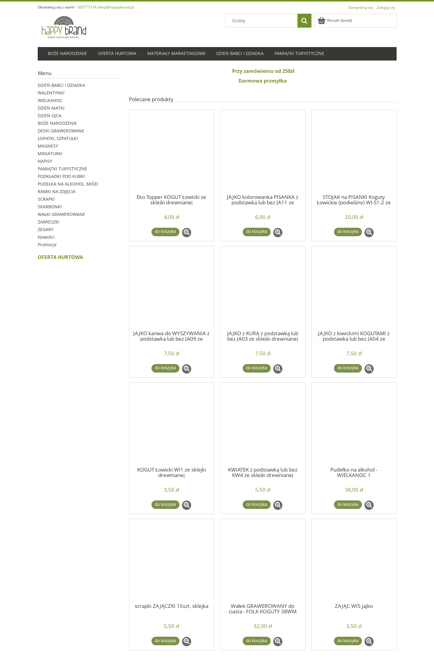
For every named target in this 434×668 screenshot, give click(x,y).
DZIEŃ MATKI (51, 108)
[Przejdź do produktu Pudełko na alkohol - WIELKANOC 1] (354, 424)
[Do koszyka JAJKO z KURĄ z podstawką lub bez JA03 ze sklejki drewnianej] (257, 368)
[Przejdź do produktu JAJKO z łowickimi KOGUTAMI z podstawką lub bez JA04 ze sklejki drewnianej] (354, 288)
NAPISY (45, 161)
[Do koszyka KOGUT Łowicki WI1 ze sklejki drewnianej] (165, 504)
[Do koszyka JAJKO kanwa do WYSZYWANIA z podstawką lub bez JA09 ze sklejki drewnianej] (165, 368)
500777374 (86, 7)
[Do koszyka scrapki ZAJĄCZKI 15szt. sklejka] (165, 641)
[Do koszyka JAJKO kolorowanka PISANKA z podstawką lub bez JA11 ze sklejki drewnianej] (257, 232)
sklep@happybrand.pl (115, 7)
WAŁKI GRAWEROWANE (61, 214)
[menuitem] (67, 53)
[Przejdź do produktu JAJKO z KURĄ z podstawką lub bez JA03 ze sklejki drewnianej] (262, 288)
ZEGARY (46, 229)
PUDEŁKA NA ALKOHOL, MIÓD (68, 184)
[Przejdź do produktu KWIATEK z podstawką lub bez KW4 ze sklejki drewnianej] (262, 424)
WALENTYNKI (51, 93)
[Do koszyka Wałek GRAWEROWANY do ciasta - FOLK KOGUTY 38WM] (257, 641)
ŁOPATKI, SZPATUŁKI (58, 138)
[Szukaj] (304, 21)
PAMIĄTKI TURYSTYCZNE (62, 169)
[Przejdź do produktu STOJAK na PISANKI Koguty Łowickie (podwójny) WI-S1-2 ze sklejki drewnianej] (354, 151)
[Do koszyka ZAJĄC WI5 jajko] (348, 641)
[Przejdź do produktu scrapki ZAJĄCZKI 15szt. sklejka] (171, 560)
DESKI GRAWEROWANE (61, 131)
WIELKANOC (50, 100)
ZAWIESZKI (48, 222)
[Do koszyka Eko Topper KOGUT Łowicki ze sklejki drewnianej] (165, 232)
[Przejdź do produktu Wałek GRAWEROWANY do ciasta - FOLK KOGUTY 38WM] (262, 560)
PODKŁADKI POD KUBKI (61, 176)
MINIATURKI (50, 153)
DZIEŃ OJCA (49, 115)
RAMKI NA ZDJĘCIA (56, 191)
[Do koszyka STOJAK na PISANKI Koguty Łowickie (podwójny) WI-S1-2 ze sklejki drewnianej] (348, 232)
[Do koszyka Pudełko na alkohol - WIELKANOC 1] (348, 504)
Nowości (46, 237)
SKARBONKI (50, 207)
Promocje (47, 244)
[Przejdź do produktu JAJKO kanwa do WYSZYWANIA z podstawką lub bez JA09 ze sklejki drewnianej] (171, 288)
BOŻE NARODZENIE (57, 123)
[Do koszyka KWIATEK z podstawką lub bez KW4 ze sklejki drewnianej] (257, 504)
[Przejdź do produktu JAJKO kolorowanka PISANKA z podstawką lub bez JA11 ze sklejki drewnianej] (262, 151)
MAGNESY (48, 146)
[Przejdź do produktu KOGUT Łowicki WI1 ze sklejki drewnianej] (171, 424)
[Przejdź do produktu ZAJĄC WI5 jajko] (354, 560)
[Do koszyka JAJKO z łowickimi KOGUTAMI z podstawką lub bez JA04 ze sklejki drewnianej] (348, 368)
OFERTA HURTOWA (60, 257)
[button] (186, 232)
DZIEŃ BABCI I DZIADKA (61, 85)
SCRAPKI (46, 199)
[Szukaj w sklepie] (262, 20)
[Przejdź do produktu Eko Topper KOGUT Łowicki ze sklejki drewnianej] (171, 151)
